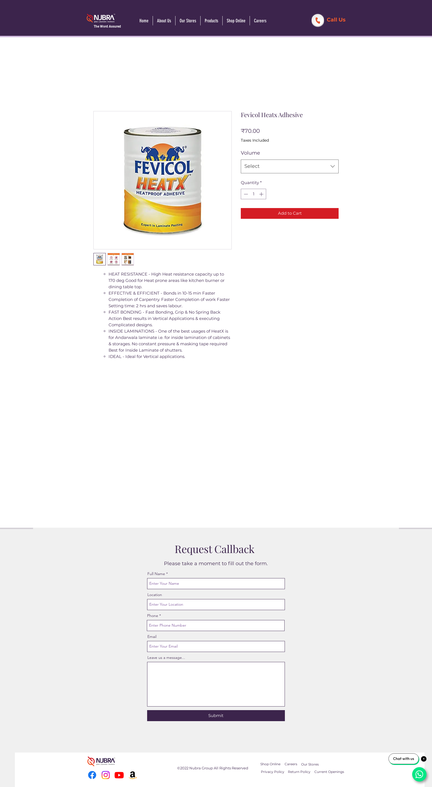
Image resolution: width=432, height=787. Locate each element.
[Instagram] (105, 775)
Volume (250, 153)
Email (151, 636)
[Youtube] (119, 775)
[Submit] (216, 715)
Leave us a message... (166, 657)
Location (154, 595)
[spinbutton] (253, 194)
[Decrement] (245, 194)
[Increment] (262, 194)
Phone (152, 616)
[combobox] (290, 166)
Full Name (156, 574)
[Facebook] (92, 775)
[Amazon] (132, 775)
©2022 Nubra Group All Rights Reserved (212, 768)
